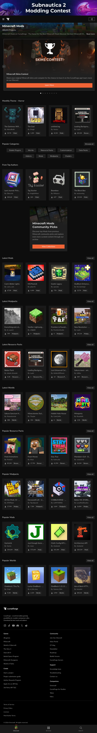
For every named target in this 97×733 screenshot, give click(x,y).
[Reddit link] (26, 625)
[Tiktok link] (9, 625)
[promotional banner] (48, 8)
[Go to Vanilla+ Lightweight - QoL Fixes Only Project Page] (36, 321)
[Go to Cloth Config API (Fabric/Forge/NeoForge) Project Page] (59, 537)
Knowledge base (55, 669)
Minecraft (7, 641)
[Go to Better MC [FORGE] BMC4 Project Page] (82, 494)
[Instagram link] (5, 625)
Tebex (52, 693)
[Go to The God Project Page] (36, 120)
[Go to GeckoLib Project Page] (12, 537)
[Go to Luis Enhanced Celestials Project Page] (59, 364)
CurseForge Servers (56, 660)
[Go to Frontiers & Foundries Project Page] (59, 321)
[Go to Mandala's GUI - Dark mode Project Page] (82, 451)
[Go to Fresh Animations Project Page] (12, 451)
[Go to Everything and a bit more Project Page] (12, 321)
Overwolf (53, 685)
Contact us (53, 676)
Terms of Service (9, 704)
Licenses (6, 712)
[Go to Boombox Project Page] (59, 184)
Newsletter (53, 649)
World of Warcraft (10, 645)
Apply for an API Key (11, 684)
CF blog (52, 645)
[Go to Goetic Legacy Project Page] (59, 278)
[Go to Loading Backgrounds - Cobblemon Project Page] (36, 364)
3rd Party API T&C (10, 687)
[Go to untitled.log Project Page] (59, 120)
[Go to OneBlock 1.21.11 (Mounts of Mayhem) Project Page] (59, 580)
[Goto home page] (8, 19)
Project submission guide (12, 676)
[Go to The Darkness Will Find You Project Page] (12, 120)
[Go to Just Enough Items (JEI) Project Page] (36, 537)
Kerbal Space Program (11, 656)
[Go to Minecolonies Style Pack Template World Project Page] (36, 407)
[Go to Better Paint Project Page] (12, 364)
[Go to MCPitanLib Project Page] (36, 278)
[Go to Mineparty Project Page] (82, 407)
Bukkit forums (55, 656)
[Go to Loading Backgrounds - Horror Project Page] (82, 120)
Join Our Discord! (56, 638)
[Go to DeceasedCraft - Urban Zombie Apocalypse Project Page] (36, 494)
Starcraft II (7, 653)
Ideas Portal (54, 641)
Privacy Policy (8, 708)
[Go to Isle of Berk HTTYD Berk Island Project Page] (82, 580)
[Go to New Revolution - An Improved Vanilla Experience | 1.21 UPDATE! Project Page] (82, 321)
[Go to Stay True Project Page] (59, 451)
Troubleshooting (55, 673)
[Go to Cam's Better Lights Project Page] (12, 278)
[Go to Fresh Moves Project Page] (36, 451)
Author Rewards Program (12, 680)
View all (90, 258)
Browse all (89, 144)
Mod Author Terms (10, 715)
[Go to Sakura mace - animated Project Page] (82, 364)
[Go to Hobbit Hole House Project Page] (59, 407)
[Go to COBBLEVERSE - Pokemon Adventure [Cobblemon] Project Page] (59, 494)
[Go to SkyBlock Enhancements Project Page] (82, 278)
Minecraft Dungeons (11, 660)
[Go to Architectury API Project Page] (82, 537)
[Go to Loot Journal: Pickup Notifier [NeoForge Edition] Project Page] (12, 184)
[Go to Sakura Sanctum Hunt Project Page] (12, 407)
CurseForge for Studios (58, 689)
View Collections (48, 246)
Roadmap (53, 653)
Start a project (8, 673)
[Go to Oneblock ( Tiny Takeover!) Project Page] (12, 580)
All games (7, 638)
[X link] (22, 625)
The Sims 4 (7, 649)
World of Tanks (9, 664)
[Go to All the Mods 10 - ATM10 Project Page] (12, 494)
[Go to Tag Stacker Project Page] (36, 184)
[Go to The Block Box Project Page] (82, 184)
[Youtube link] (13, 625)
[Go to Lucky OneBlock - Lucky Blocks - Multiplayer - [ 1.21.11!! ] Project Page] (36, 580)
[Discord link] (17, 625)
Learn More (49, 85)
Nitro (51, 697)
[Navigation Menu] (3, 19)
